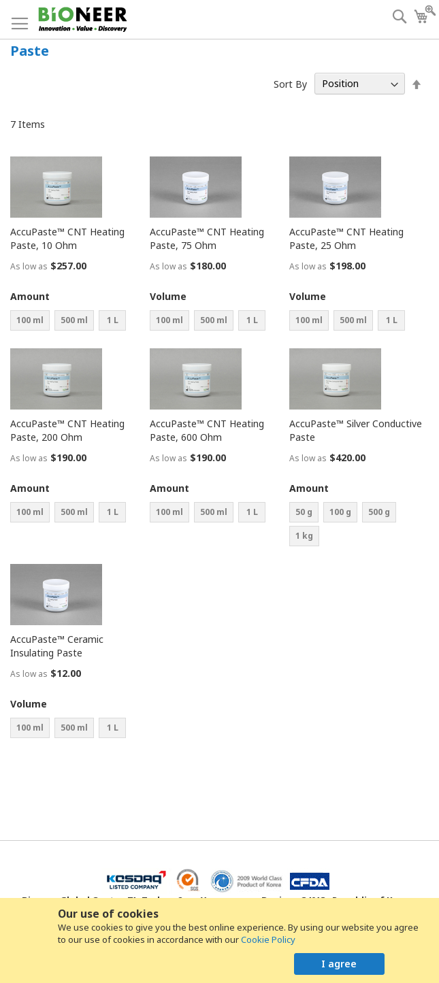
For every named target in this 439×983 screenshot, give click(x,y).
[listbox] (78, 322)
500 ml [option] (74, 320)
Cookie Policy (268, 939)
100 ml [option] (30, 320)
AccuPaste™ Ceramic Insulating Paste (56, 646)
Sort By (290, 83)
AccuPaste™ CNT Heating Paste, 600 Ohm (207, 430)
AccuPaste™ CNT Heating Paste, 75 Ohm (207, 238)
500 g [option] (379, 512)
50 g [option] (303, 512)
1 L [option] (112, 320)
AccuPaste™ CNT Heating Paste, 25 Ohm (346, 238)
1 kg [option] (304, 536)
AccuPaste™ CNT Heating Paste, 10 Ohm (67, 238)
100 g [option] (340, 512)
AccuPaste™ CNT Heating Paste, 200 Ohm (67, 430)
